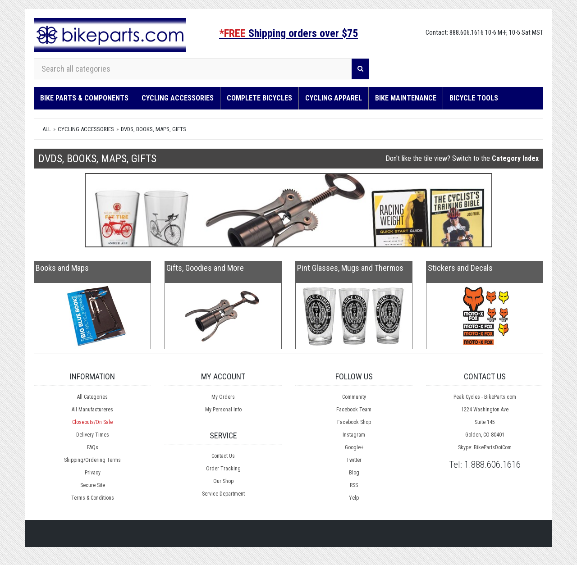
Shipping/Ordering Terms (92, 460)
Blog (354, 472)
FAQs (92, 447)
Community (354, 397)
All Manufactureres (92, 409)
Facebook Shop (354, 422)
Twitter (354, 460)
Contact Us (223, 456)
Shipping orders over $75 (288, 33)
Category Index (515, 158)
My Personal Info (223, 409)
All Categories (92, 397)
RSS (354, 485)
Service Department (223, 494)
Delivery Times (92, 435)
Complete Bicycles (259, 98)
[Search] (360, 69)
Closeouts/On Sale (92, 422)
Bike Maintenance (405, 98)
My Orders (223, 397)
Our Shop (223, 481)
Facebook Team (353, 409)
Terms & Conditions (92, 498)
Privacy (93, 472)
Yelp (354, 498)
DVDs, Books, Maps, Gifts (153, 129)
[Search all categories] (193, 69)
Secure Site (92, 485)
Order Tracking (223, 468)
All (46, 129)
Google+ (354, 447)
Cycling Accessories (178, 98)
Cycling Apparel (333, 98)
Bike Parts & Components (84, 98)
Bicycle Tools (473, 98)
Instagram (354, 435)
